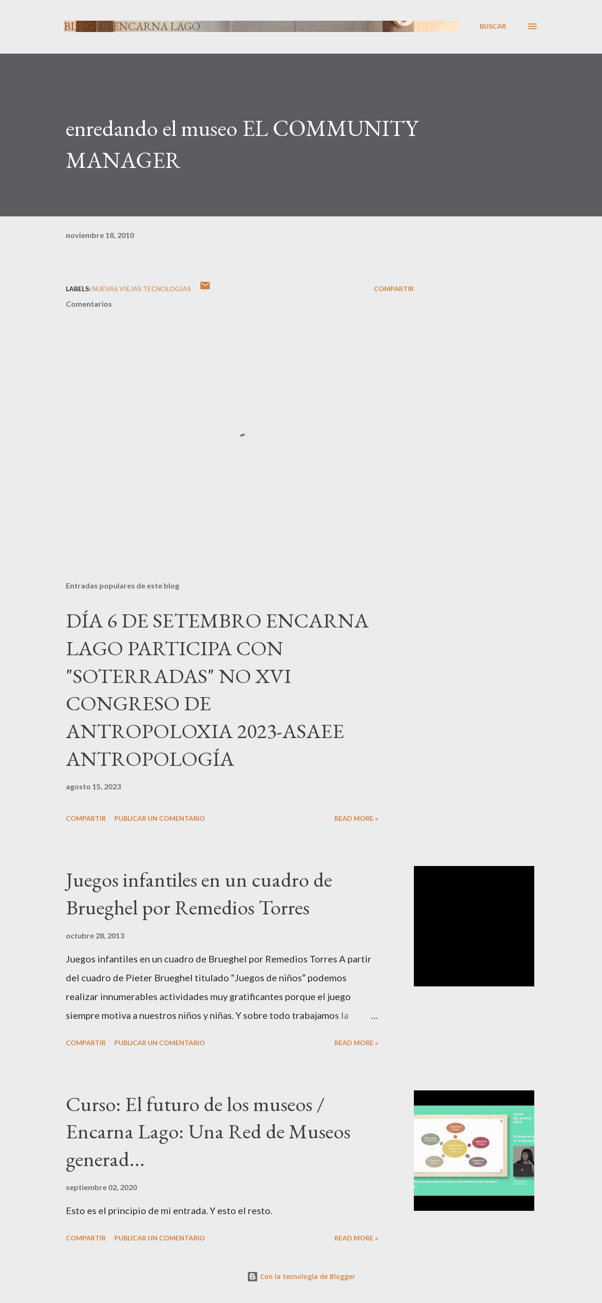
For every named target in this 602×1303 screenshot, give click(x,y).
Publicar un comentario (159, 818)
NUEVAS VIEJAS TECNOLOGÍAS (141, 289)
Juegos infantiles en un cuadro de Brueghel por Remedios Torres (199, 893)
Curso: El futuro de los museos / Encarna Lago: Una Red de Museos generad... (208, 1131)
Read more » (356, 818)
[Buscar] (493, 26)
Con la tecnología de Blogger (301, 1276)
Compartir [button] (394, 289)
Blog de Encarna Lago (132, 26)
